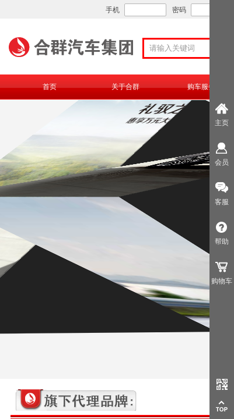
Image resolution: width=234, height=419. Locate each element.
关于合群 (125, 87)
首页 (50, 87)
